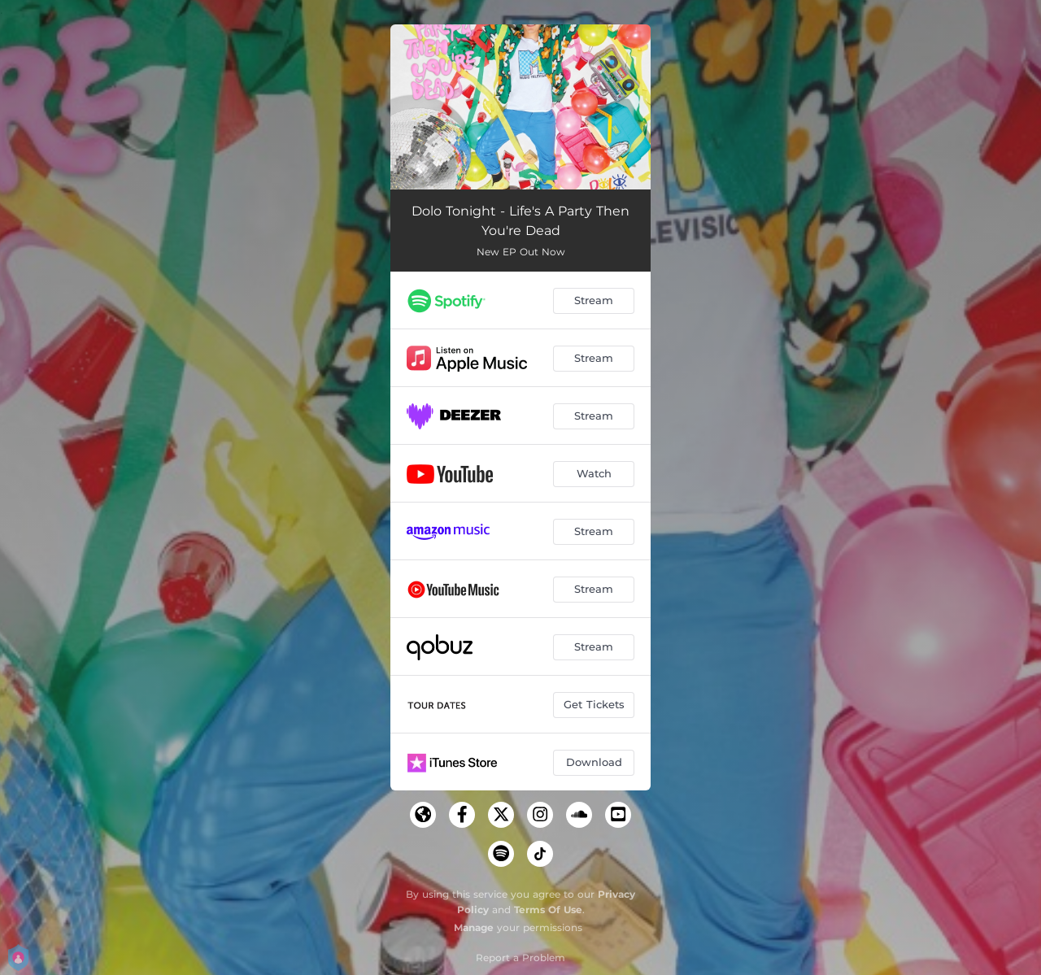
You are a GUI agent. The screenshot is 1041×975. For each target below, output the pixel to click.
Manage (474, 927)
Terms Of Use (548, 909)
